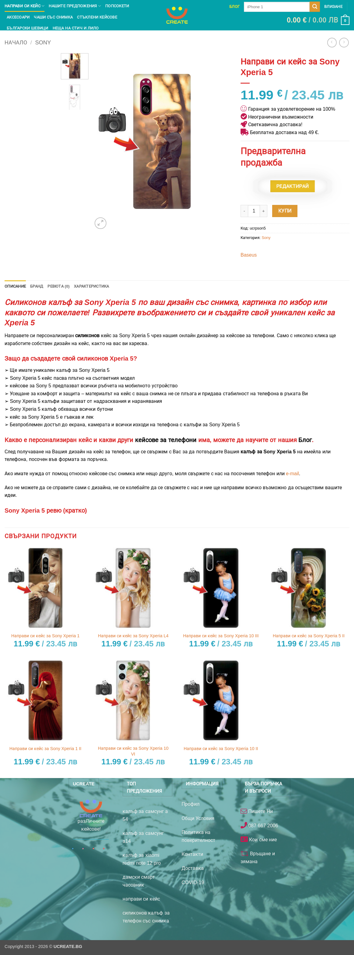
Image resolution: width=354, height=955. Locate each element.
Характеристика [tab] (91, 286)
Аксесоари (18, 17)
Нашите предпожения (75, 6)
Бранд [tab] (36, 286)
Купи (285, 210)
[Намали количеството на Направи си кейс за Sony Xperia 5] (244, 211)
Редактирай (292, 186)
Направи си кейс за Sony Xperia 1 (45, 635)
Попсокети (117, 6)
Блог (234, 6)
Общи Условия (198, 818)
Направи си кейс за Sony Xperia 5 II (309, 635)
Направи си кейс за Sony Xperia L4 (133, 635)
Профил (191, 804)
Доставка (193, 868)
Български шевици (27, 28)
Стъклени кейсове (97, 17)
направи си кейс (141, 898)
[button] (318, 20)
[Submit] (315, 7)
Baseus (249, 255)
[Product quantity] (254, 211)
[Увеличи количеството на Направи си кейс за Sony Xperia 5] (263, 211)
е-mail (292, 473)
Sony (43, 42)
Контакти (192, 854)
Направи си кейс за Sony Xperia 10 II (221, 748)
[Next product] (332, 42)
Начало (16, 42)
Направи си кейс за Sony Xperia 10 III (221, 635)
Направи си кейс (24, 6)
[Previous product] (344, 42)
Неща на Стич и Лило (76, 28)
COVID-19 (193, 882)
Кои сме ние (262, 839)
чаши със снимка (53, 17)
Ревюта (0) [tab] (58, 286)
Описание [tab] (15, 286)
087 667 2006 (262, 825)
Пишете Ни (260, 811)
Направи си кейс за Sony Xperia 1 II (45, 748)
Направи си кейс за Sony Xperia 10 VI (133, 751)
